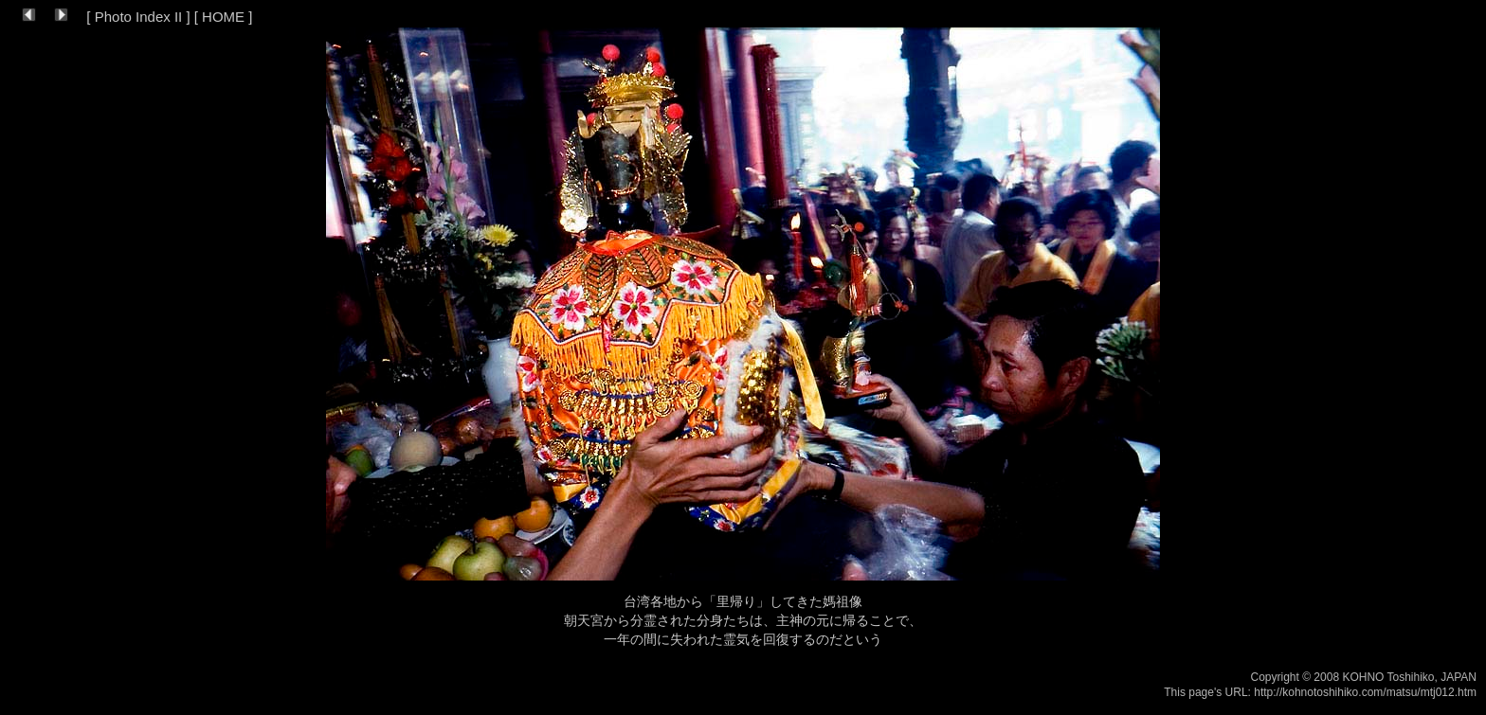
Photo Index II (139, 17)
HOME (223, 17)
